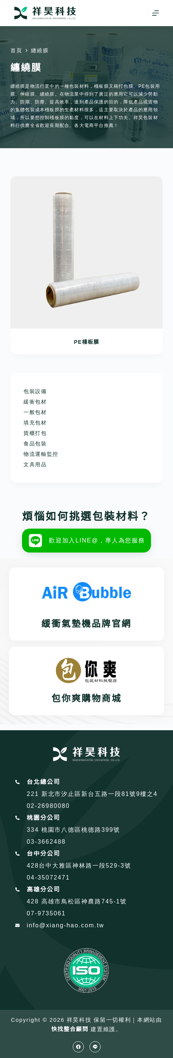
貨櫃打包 (35, 433)
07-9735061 (46, 913)
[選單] (155, 13)
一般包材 (35, 412)
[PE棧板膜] (86, 252)
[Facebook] (78, 1046)
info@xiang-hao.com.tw (65, 925)
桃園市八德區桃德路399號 (80, 830)
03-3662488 (46, 841)
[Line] (95, 1046)
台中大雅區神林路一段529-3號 (85, 865)
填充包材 (35, 423)
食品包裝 (35, 443)
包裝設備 (35, 391)
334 (34, 830)
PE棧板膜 (86, 342)
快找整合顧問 (69, 1029)
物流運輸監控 (41, 454)
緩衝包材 (35, 402)
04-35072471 (48, 877)
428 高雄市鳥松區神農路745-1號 (77, 901)
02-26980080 (48, 806)
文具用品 (35, 464)
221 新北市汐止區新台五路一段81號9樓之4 (92, 794)
